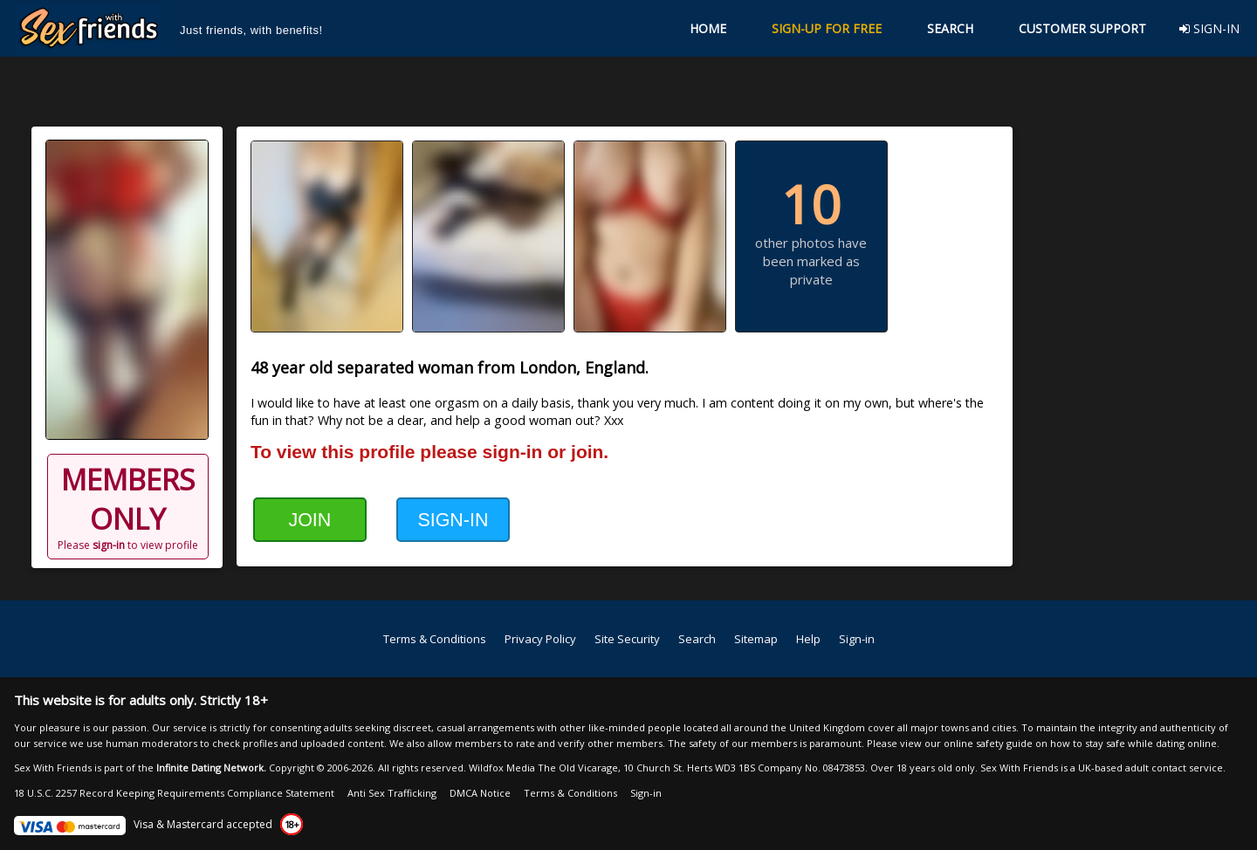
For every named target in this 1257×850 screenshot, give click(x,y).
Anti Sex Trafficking (391, 792)
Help (808, 639)
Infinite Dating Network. (211, 767)
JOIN (309, 520)
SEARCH (950, 28)
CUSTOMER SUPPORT (1082, 28)
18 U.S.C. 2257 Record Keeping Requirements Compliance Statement (174, 792)
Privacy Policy (540, 639)
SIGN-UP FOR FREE (827, 28)
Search (697, 639)
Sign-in (857, 639)
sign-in (109, 545)
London (547, 367)
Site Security (627, 639)
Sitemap (756, 639)
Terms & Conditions (434, 639)
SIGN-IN (1209, 28)
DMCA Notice (480, 792)
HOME (708, 28)
